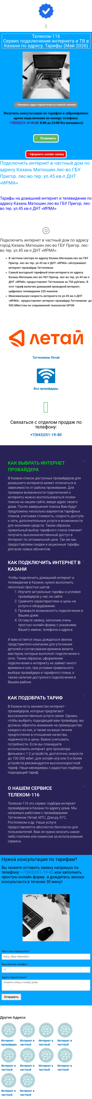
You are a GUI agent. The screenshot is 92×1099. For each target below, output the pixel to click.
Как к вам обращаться (16, 951)
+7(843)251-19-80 (22, 122)
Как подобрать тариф (35, 697)
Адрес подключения (15, 976)
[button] (46, 26)
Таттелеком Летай (46, 357)
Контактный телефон (15, 964)
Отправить (11, 996)
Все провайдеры (46, 388)
